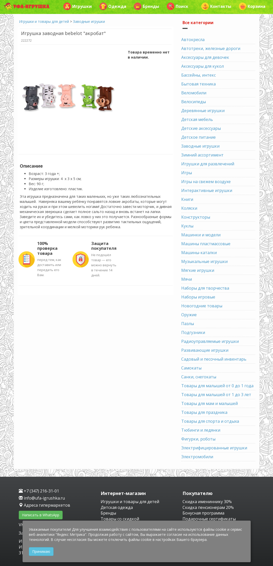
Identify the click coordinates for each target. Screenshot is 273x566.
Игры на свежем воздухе (206, 181)
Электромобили (197, 456)
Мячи (186, 279)
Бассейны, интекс (198, 75)
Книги (187, 199)
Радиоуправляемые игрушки (210, 341)
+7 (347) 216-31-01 (39, 491)
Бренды (146, 6)
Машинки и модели (201, 235)
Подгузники (193, 332)
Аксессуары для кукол (202, 66)
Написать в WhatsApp (40, 514)
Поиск (177, 6)
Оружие (189, 314)
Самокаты (191, 368)
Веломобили (193, 93)
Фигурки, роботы (198, 439)
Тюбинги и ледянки (200, 430)
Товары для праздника (204, 412)
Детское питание (198, 137)
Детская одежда (117, 507)
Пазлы (187, 323)
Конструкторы (195, 217)
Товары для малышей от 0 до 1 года (217, 385)
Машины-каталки (199, 252)
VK (22, 524)
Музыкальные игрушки (204, 261)
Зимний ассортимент (202, 155)
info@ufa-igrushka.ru (42, 498)
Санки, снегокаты (198, 377)
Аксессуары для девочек (205, 57)
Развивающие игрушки (204, 350)
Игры (186, 172)
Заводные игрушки (89, 21)
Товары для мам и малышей (209, 403)
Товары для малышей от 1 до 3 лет (216, 394)
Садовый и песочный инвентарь (213, 359)
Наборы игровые (198, 297)
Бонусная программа (203, 513)
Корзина (252, 6)
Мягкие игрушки (197, 270)
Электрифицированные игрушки (214, 448)
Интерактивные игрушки (206, 190)
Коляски (189, 208)
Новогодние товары (201, 306)
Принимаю (41, 551)
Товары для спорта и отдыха (210, 421)
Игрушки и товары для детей (44, 21)
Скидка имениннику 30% (207, 501)
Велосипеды (193, 101)
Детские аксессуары (201, 128)
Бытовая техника (198, 84)
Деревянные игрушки (203, 110)
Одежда (112, 6)
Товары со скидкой (120, 519)
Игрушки (77, 6)
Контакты (216, 6)
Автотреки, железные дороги (210, 48)
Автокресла (193, 39)
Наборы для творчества (205, 288)
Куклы (187, 226)
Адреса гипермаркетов (44, 505)
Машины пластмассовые (205, 243)
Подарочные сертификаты (209, 519)
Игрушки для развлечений (207, 164)
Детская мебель (197, 119)
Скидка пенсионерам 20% (208, 507)
